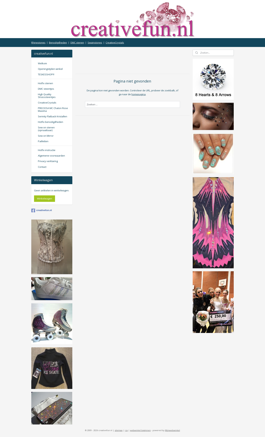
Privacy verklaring (48, 161)
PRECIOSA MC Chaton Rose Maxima (53, 109)
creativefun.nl (41, 210)
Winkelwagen (44, 198)
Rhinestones (38, 42)
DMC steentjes (46, 88)
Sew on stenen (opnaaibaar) (46, 129)
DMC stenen (77, 42)
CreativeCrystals (115, 42)
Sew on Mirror (46, 135)
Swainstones (95, 42)
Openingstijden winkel (50, 69)
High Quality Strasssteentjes (47, 96)
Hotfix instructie (46, 150)
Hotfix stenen (45, 83)
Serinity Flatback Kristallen (52, 116)
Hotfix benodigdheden (50, 122)
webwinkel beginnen (140, 430)
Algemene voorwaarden (51, 155)
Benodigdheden (58, 42)
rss (126, 430)
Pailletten (43, 141)
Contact (42, 167)
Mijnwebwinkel (172, 430)
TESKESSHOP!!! (46, 74)
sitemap (119, 430)
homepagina (138, 94)
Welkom (42, 63)
